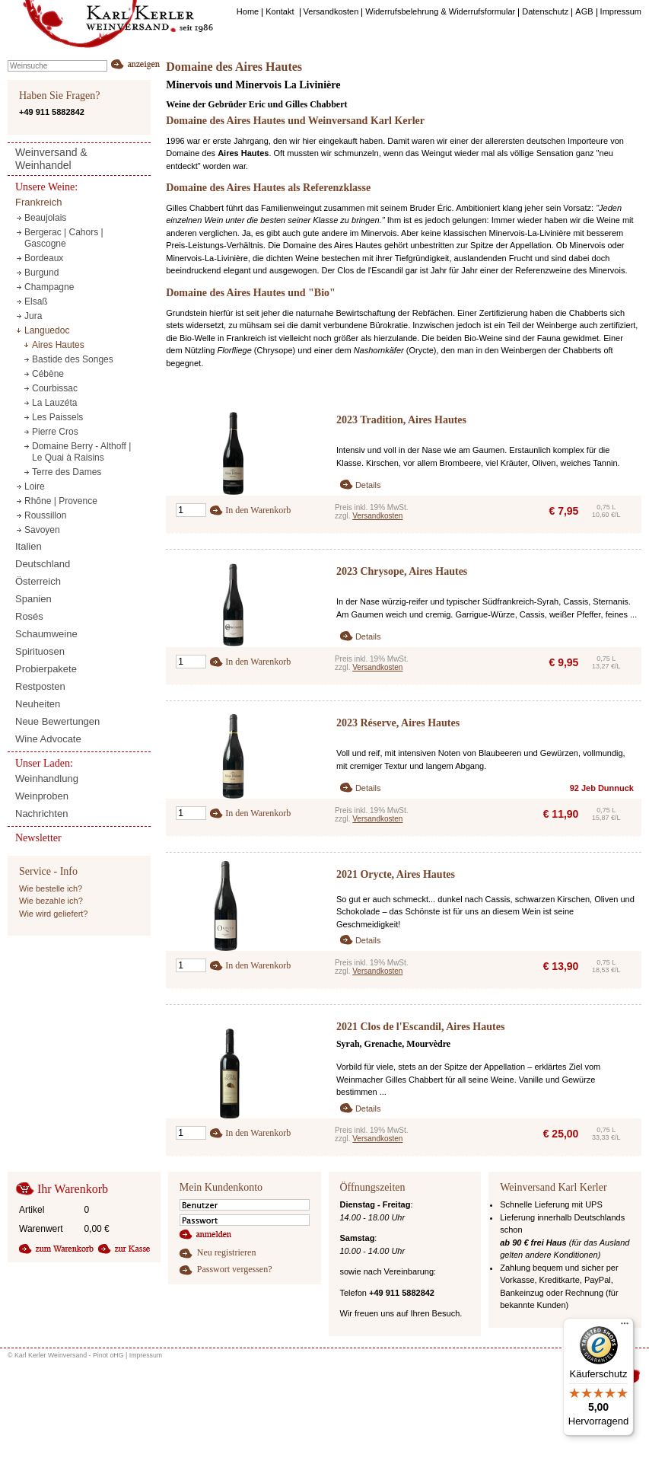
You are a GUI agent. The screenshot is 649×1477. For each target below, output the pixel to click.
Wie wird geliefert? (53, 913)
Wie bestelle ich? (50, 888)
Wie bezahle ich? (51, 900)
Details (368, 485)
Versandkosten (377, 516)
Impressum (146, 1355)
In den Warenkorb (258, 510)
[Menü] (625, 1327)
